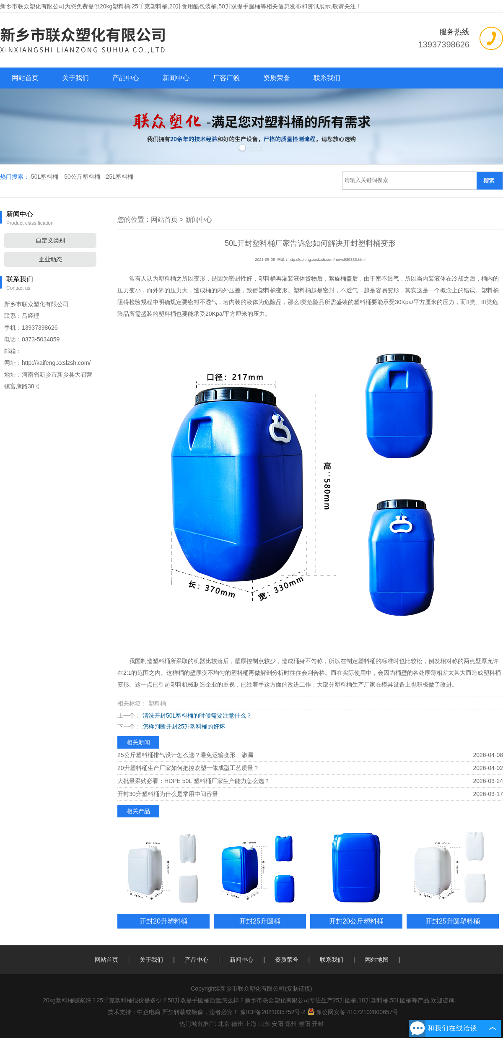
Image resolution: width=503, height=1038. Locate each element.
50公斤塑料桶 (82, 176)
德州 (237, 1023)
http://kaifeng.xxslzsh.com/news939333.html (326, 260)
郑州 (291, 1023)
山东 (264, 1023)
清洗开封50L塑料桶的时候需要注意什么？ (196, 715)
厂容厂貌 (226, 77)
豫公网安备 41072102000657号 (353, 1012)
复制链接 (298, 988)
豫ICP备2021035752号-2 (273, 1012)
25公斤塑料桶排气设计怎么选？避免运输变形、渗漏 (185, 755)
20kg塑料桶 (115, 6)
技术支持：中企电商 (134, 1012)
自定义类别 (50, 240)
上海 (251, 1023)
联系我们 (327, 77)
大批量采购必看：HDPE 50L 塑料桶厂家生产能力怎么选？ (193, 781)
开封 (318, 1023)
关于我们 (75, 77)
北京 (224, 1023)
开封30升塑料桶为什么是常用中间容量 (167, 794)
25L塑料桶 (119, 176)
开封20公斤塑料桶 (356, 921)
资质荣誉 (276, 77)
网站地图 (377, 959)
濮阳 (304, 1023)
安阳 (277, 1023)
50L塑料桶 (45, 176)
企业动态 (50, 259)
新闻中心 (176, 77)
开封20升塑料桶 (163, 921)
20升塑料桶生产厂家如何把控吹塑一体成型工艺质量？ (188, 768)
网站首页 (25, 77)
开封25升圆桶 (259, 921)
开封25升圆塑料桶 (452, 921)
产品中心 (125, 77)
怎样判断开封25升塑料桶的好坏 (183, 726)
